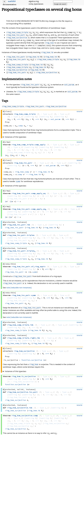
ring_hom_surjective (16, 37)
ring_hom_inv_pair (15, 35)
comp (20, 126)
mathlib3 (12, 1)
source (79, 111)
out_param (69, 84)
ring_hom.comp (22, 172)
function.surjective (31, 360)
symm (18, 181)
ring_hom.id (47, 52)
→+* (18, 119)
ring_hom (49, 43)
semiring (29, 117)
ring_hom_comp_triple (17, 32)
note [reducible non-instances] (18, 287)
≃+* (47, 269)
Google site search (60, 4)
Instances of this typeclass (15, 137)
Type (45, 114)
